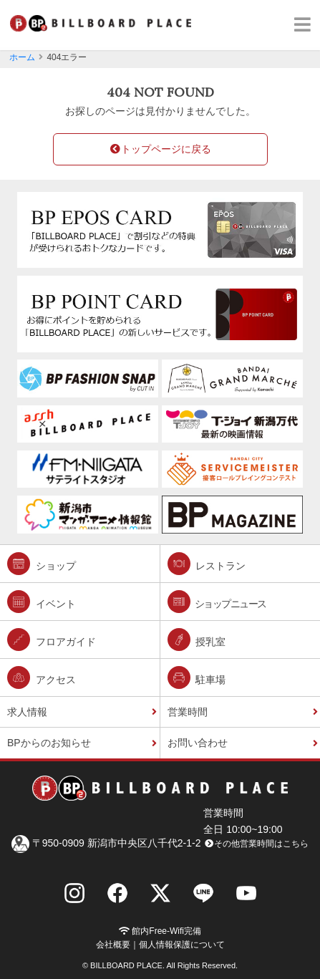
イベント (41, 601)
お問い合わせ (198, 742)
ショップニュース (217, 601)
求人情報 (27, 712)
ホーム (22, 57)
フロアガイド (51, 639)
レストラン (207, 563)
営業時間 (188, 712)
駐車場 (197, 677)
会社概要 (113, 945)
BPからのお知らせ (49, 742)
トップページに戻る (160, 149)
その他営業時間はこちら (256, 844)
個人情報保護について (182, 945)
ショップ (41, 563)
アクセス (41, 677)
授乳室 (197, 639)
